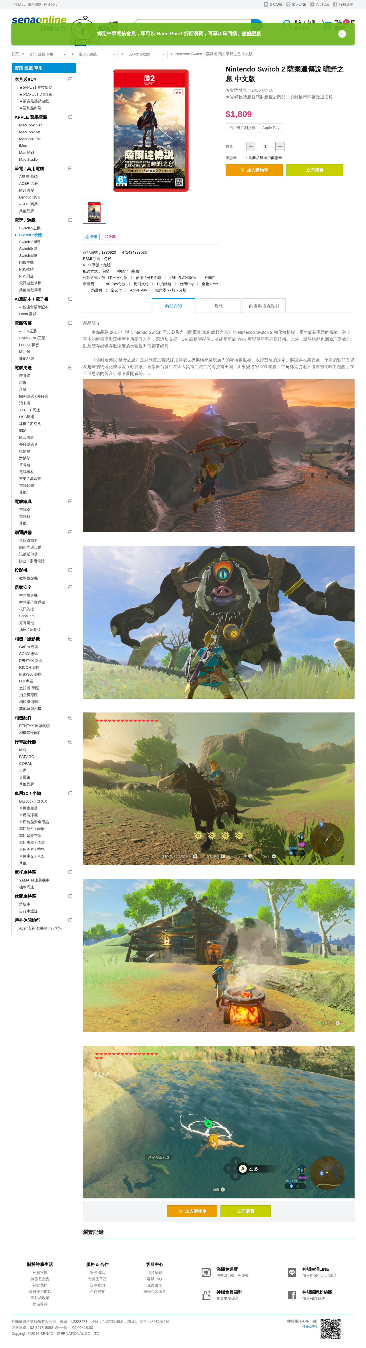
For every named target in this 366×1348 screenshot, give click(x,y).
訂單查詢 (97, 1285)
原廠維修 (154, 1285)
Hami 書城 (27, 314)
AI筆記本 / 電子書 (31, 299)
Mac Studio (28, 159)
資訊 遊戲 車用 (41, 54)
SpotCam (27, 616)
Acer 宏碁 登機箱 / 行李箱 (40, 928)
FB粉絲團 (343, 4)
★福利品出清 (30, 108)
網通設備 (23, 532)
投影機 (21, 570)
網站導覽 (40, 1304)
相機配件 (23, 717)
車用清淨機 (28, 815)
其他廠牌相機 (30, 708)
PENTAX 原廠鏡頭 (34, 726)
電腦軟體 (26, 485)
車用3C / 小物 (28, 793)
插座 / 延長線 (30, 630)
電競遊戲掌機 (30, 283)
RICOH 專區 (29, 667)
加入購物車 (254, 170)
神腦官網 (40, 1272)
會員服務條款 (40, 1291)
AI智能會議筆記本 (34, 307)
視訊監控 (26, 609)
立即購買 (314, 170)
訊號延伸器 (28, 554)
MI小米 (25, 352)
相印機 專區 (29, 702)
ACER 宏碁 (28, 183)
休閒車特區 (25, 896)
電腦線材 (26, 472)
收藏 (110, 237)
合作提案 (97, 1291)
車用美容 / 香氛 (32, 849)
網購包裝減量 (155, 1291)
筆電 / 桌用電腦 (29, 168)
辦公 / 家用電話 (32, 561)
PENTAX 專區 (30, 660)
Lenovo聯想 (29, 345)
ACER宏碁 (28, 331)
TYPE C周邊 (29, 410)
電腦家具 (23, 501)
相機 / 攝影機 (27, 638)
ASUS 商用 (28, 204)
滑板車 (24, 904)
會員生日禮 (97, 1279)
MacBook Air (29, 132)
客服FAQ (154, 1279)
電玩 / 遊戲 (88, 54)
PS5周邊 (26, 276)
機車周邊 (26, 887)
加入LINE (296, 4)
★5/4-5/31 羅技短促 (35, 87)
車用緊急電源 (30, 835)
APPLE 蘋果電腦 (31, 117)
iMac (23, 146)
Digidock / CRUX (33, 801)
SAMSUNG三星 (32, 338)
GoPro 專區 (28, 647)
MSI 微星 (26, 190)
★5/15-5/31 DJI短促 (36, 94)
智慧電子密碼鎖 (32, 602)
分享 (91, 237)
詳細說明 (309, 1326)
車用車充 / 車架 (32, 856)
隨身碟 (24, 376)
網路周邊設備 (30, 547)
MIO (22, 750)
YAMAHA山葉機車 (34, 880)
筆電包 (24, 465)
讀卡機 (24, 403)
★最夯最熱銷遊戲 (34, 101)
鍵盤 (23, 382)
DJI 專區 (26, 681)
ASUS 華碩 (28, 176)
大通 (23, 770)
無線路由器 (28, 540)
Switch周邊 (28, 255)
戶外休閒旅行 (27, 920)
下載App (18, 5)
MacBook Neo (31, 125)
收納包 (24, 451)
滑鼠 (23, 389)
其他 (23, 492)
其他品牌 (26, 211)
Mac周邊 (26, 437)
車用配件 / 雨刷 (32, 829)
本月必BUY (26, 79)
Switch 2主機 (30, 228)
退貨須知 (154, 1272)
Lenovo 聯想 (29, 197)
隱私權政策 (40, 1298)
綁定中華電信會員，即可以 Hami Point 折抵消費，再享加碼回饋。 (179, 33)
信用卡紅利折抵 (242, 128)
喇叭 (23, 430)
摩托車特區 (25, 872)
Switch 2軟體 (139, 54)
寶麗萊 (24, 777)
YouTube (319, 4)
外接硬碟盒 (28, 444)
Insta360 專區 (30, 674)
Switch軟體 (28, 249)
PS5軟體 (26, 269)
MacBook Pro (30, 139)
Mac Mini (26, 152)
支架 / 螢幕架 (30, 479)
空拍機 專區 (29, 688)
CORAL (25, 763)
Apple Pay (270, 128)
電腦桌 (24, 509)
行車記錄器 (25, 741)
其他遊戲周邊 (30, 290)
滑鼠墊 (24, 458)
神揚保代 (50, 5)
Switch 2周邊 (30, 242)
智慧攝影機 (28, 595)
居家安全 (23, 587)
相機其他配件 (30, 732)
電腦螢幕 (23, 323)
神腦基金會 (40, 1279)
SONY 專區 (28, 654)
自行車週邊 (28, 911)
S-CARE (273, 4)
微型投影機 (28, 578)
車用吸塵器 (28, 808)
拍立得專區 (28, 695)
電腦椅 (24, 516)
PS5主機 (26, 262)
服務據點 (34, 5)
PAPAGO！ (28, 757)
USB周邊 (26, 417)
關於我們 (40, 1285)
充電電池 (26, 623)
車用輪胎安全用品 (34, 822)
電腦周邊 (23, 367)
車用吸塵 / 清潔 (32, 842)
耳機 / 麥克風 (30, 424)
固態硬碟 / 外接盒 (33, 396)
